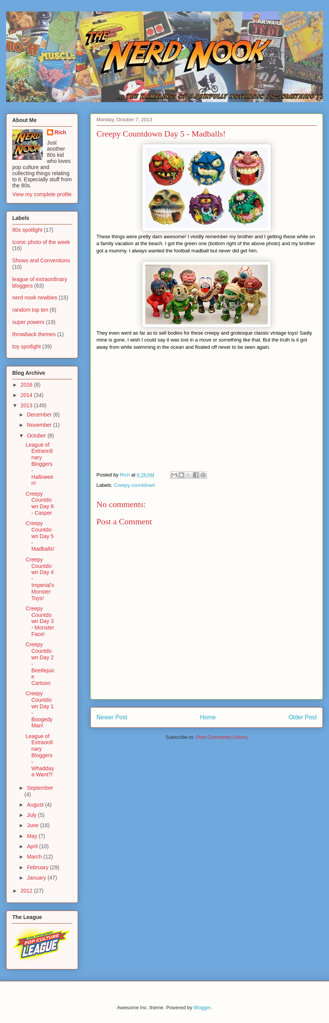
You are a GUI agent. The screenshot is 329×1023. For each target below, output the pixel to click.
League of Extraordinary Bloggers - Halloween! (40, 464)
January (37, 878)
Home (208, 717)
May (32, 836)
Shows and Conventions (41, 260)
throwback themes (34, 334)
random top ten (30, 310)
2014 (27, 395)
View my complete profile (42, 194)
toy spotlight (26, 346)
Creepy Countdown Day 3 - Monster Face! (40, 621)
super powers (28, 322)
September (40, 788)
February (38, 867)
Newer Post (111, 717)
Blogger (202, 1007)
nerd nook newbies (34, 297)
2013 (27, 405)
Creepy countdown (134, 485)
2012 (27, 891)
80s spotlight (27, 230)
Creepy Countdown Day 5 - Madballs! (40, 536)
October (37, 436)
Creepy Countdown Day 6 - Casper (40, 503)
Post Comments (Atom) (222, 737)
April (33, 846)
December (40, 414)
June (33, 825)
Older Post (302, 717)
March (35, 857)
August (36, 805)
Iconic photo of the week (41, 242)
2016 (27, 385)
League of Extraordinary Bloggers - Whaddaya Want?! (40, 755)
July (32, 815)
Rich (60, 132)
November (40, 425)
